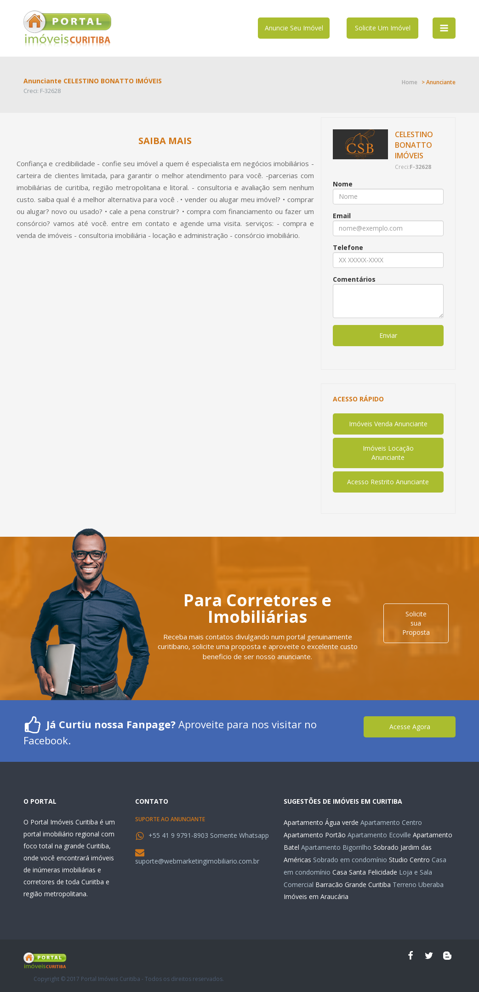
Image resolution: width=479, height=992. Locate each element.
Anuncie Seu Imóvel (294, 27)
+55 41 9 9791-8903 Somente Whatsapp (208, 835)
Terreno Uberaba (418, 884)
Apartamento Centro (391, 822)
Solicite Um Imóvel (383, 27)
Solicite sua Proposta (416, 623)
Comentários (354, 279)
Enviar (388, 335)
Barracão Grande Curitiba (353, 884)
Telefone (348, 247)
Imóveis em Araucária (316, 896)
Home (409, 82)
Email (342, 215)
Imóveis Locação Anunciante (388, 453)
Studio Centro (409, 859)
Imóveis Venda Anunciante (388, 423)
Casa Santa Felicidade (364, 872)
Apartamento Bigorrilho (336, 847)
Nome (343, 184)
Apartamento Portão (315, 834)
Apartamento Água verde (321, 822)
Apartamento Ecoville (379, 834)
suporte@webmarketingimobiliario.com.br (197, 861)
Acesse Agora (409, 726)
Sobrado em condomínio (350, 859)
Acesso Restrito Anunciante (388, 481)
